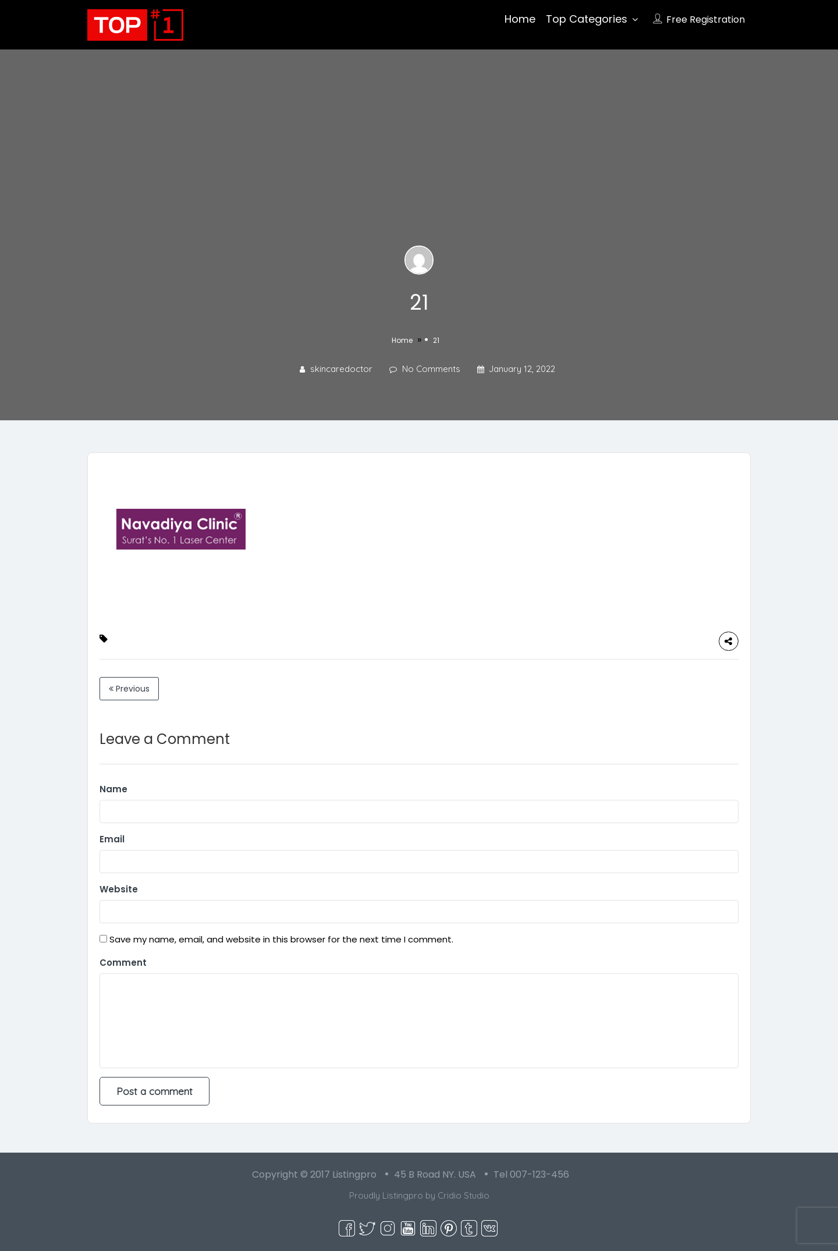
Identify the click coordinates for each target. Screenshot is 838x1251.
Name (113, 789)
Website (119, 889)
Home (520, 19)
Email (112, 839)
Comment (123, 962)
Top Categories (586, 19)
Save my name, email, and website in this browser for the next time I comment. (281, 939)
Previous (129, 688)
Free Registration (705, 19)
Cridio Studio (463, 1195)
